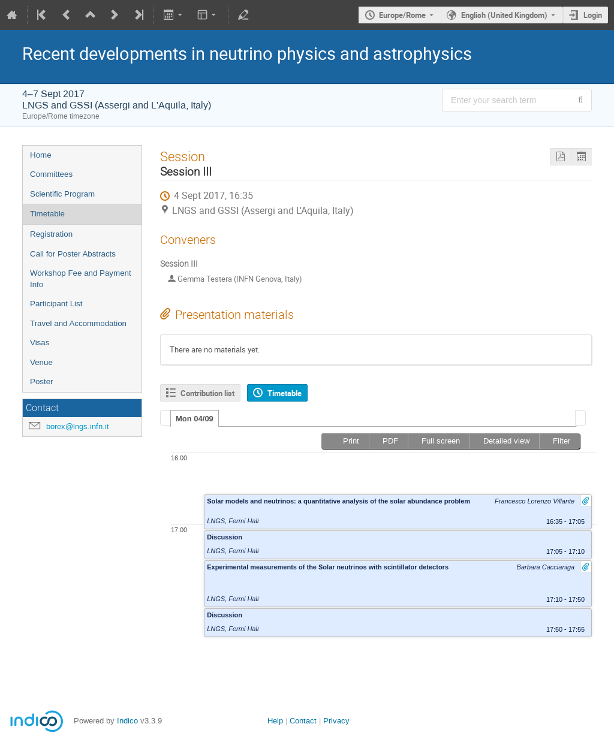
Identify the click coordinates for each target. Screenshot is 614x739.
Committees (51, 174)
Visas (39, 342)
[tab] (194, 418)
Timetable (47, 213)
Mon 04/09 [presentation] (194, 418)
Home (41, 154)
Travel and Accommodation (78, 323)
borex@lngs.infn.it (77, 426)
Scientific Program (62, 193)
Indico (127, 721)
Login (592, 15)
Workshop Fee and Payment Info (80, 279)
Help (275, 721)
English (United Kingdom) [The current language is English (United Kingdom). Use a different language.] (504, 15)
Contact (303, 721)
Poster (41, 381)
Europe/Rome (402, 15)
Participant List (56, 303)
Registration (51, 234)
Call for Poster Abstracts (73, 253)
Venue (41, 362)
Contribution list (207, 393)
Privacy (336, 721)
